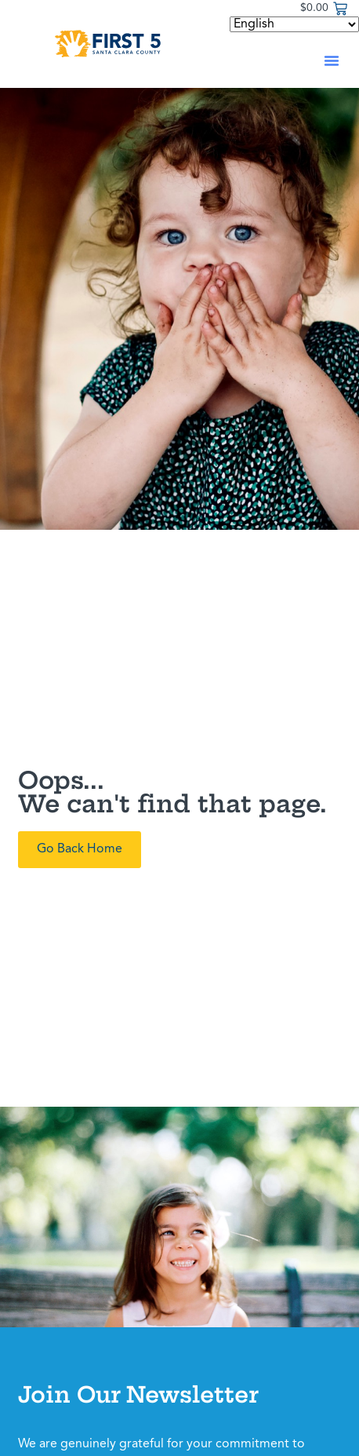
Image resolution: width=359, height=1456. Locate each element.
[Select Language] (294, 24)
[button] (331, 60)
